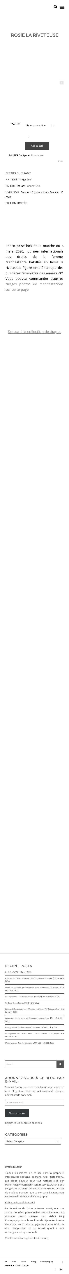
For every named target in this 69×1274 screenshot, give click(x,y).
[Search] (53, 7)
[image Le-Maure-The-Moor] (36, 891)
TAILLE (15, 124)
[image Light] (36, 809)
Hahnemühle (32, 186)
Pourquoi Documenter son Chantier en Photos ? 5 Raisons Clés (32, 1009)
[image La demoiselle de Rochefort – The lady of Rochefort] (36, 434)
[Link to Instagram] (55, 1269)
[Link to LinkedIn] (61, 1269)
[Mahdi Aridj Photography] (28, 7)
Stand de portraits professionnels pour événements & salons (31, 987)
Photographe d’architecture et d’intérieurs (22, 1027)
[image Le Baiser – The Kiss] (36, 396)
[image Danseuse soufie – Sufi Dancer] (36, 616)
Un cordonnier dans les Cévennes (19, 1043)
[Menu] (62, 7)
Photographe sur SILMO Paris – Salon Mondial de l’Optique (32, 1034)
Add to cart (37, 145)
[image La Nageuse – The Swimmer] (36, 534)
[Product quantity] (29, 137)
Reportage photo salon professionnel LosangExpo (27, 1018)
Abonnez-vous (17, 1113)
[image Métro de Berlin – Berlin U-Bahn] (36, 358)
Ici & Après (10, 972)
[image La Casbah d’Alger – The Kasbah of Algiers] (36, 471)
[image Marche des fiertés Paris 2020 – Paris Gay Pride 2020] (36, 753)
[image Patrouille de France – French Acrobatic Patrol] (36, 697)
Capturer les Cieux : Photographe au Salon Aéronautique (28, 978)
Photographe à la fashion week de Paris (21, 997)
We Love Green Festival (15, 1003)
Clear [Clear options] (60, 161)
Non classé (37, 155)
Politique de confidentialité (20, 1202)
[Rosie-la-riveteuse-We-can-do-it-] (34, 65)
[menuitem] (53, 7)
